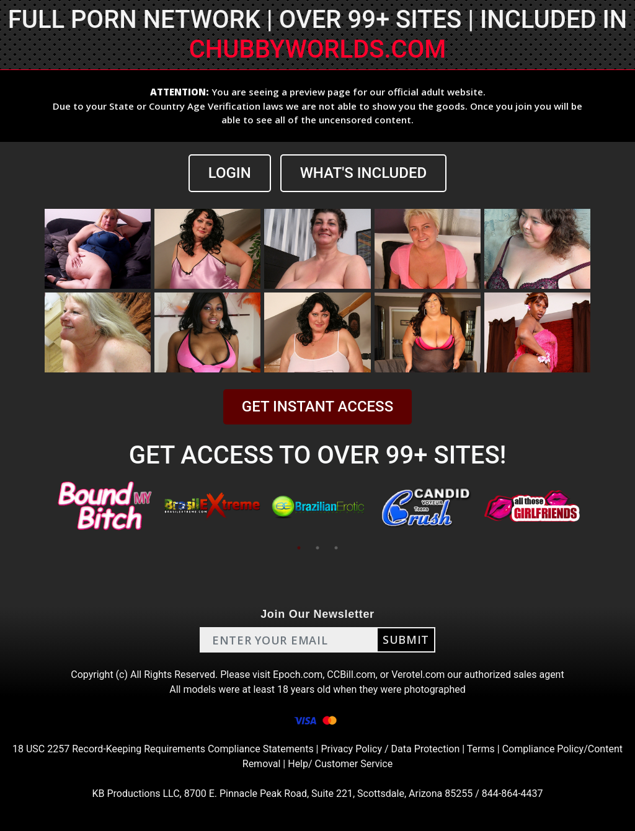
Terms (481, 749)
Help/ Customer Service (340, 764)
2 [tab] (317, 548)
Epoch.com (297, 674)
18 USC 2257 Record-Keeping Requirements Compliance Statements (163, 749)
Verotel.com (418, 674)
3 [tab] (336, 548)
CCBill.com (351, 674)
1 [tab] (299, 548)
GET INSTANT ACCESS (317, 406)
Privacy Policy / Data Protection (390, 749)
